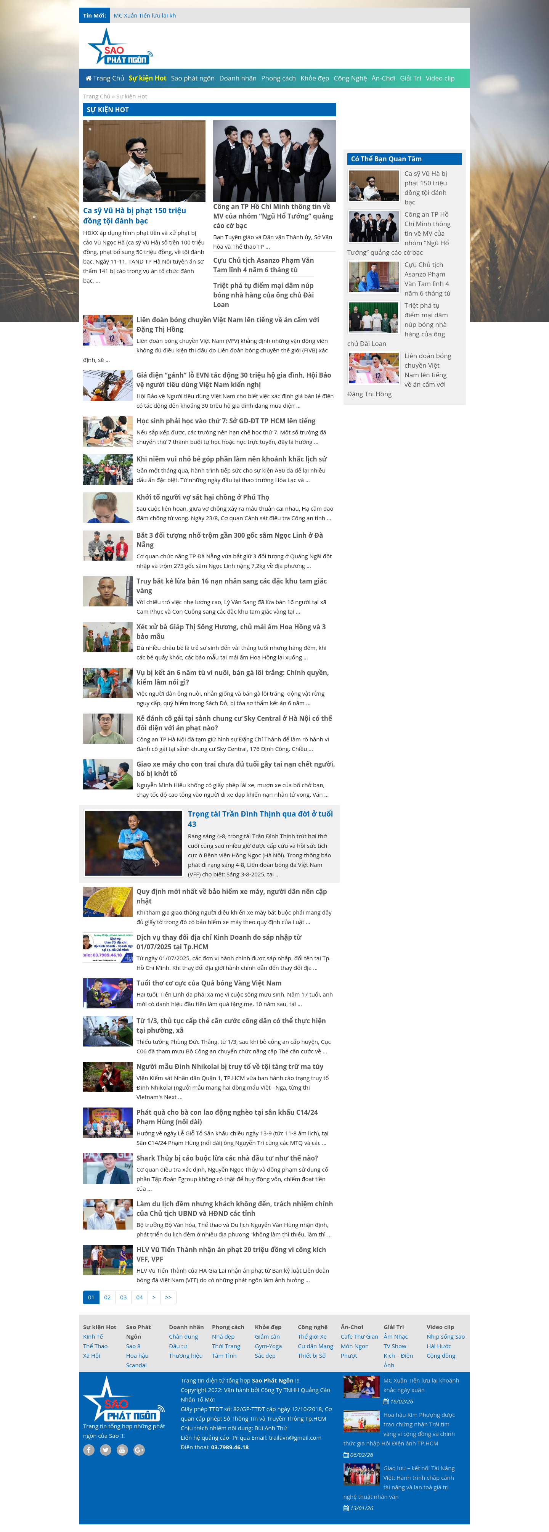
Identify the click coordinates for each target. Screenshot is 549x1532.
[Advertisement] (500, 152)
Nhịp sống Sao (446, 1336)
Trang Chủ (97, 96)
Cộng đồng (441, 1355)
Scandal (136, 1365)
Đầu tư (178, 1346)
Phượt (349, 1355)
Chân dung (183, 1336)
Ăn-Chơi (352, 1327)
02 (107, 1297)
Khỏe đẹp (268, 1327)
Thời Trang (226, 1346)
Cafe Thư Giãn (360, 1336)
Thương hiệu (185, 1355)
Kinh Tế (93, 1336)
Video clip (440, 1327)
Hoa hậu (137, 1355)
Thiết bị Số (312, 1355)
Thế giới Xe (312, 1336)
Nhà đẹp (223, 1336)
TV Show (395, 1346)
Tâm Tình (224, 1355)
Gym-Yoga (268, 1346)
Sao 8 (133, 1346)
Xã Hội (91, 1355)
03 (123, 1297)
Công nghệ (312, 1327)
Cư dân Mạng (315, 1346)
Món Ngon (355, 1346)
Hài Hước (439, 1346)
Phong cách (228, 1327)
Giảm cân (267, 1336)
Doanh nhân (186, 1327)
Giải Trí (394, 1327)
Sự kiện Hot (99, 1327)
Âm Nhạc (396, 1336)
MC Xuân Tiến (133, 15)
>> (168, 1297)
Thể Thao (95, 1346)
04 (139, 1297)
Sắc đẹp (265, 1355)
